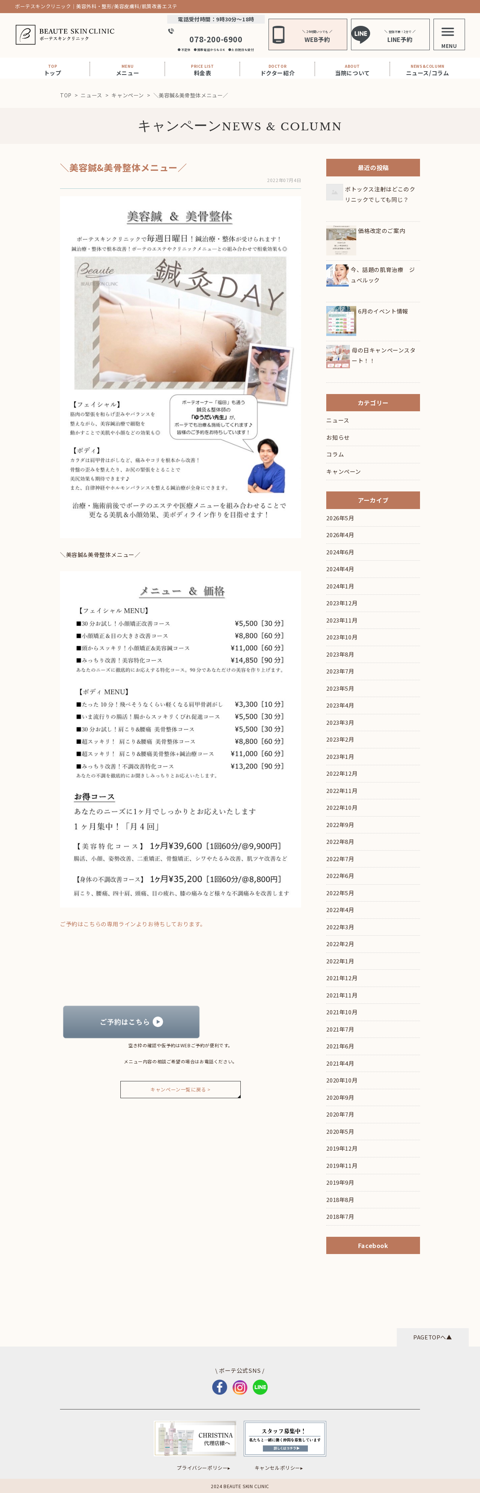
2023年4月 (340, 705)
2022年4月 (340, 910)
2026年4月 (340, 535)
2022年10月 (341, 807)
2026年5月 (340, 518)
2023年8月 (340, 654)
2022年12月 (341, 773)
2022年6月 (340, 875)
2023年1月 (340, 756)
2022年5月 (340, 893)
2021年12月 (341, 978)
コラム (335, 454)
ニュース (337, 420)
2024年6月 (340, 552)
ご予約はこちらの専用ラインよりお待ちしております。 (133, 924)
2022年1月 (340, 961)
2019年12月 (341, 1148)
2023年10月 (341, 637)
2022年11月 (341, 790)
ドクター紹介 (277, 69)
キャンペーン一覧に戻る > (180, 1089)
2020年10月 (341, 1080)
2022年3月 (340, 927)
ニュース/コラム (427, 69)
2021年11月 (341, 995)
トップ (53, 69)
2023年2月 (340, 739)
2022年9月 (340, 825)
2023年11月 (341, 620)
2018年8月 (340, 1199)
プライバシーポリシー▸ (204, 1467)
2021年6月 (340, 1046)
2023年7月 (340, 671)
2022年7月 (340, 859)
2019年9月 (340, 1182)
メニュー (127, 69)
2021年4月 (340, 1063)
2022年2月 (340, 944)
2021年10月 (341, 1012)
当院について (352, 69)
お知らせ (338, 437)
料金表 (202, 69)
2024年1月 (340, 586)
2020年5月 (340, 1131)
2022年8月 (340, 841)
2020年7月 (340, 1114)
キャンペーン (180, 125)
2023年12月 (341, 603)
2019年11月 (341, 1165)
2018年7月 (340, 1216)
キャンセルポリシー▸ (279, 1467)
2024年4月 (340, 569)
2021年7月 (340, 1029)
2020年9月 (340, 1097)
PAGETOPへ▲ (432, 1337)
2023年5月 (340, 688)
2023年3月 (340, 722)
